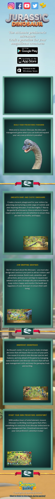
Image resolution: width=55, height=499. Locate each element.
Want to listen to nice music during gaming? (28, 496)
